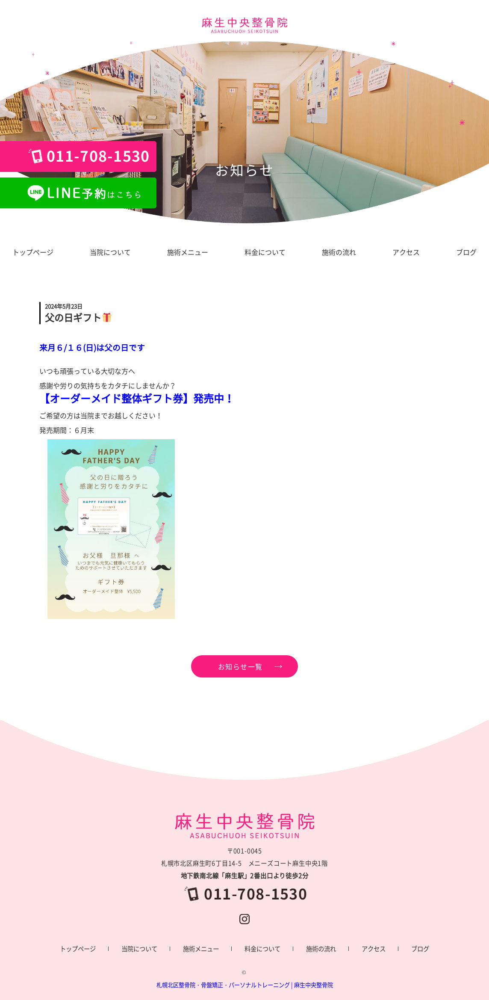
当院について (139, 948)
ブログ (420, 948)
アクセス (374, 948)
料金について (262, 948)
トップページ (78, 948)
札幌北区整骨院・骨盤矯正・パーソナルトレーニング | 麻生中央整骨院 (244, 985)
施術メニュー (201, 948)
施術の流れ (321, 948)
